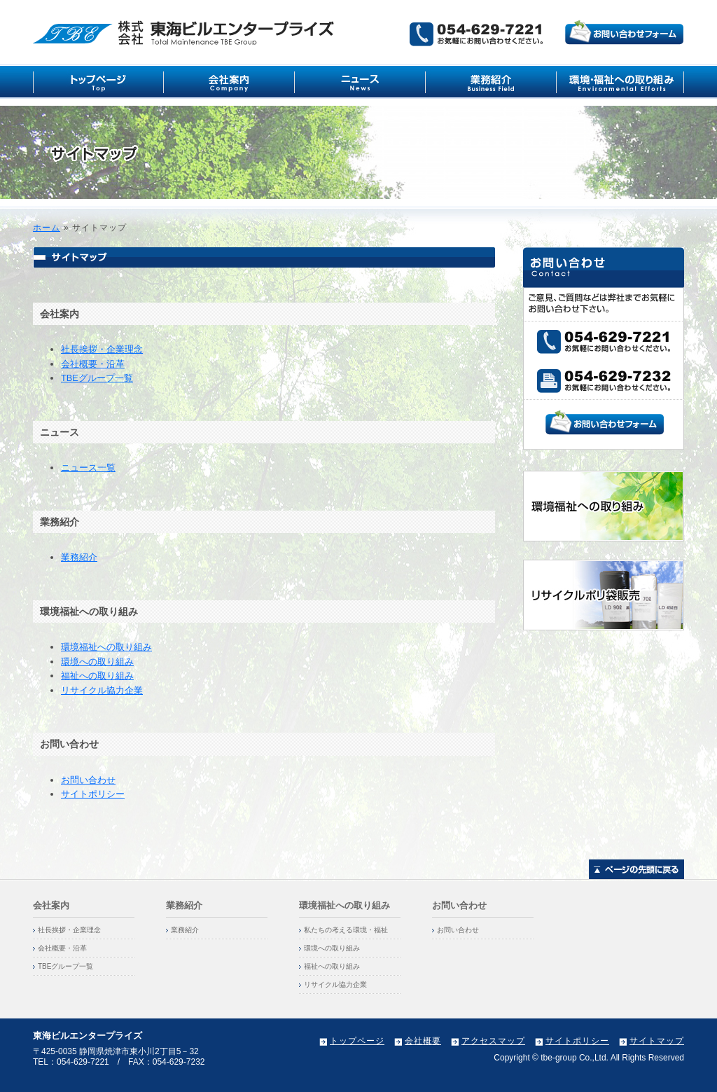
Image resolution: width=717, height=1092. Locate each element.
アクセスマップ (493, 1041)
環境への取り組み (97, 661)
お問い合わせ (88, 780)
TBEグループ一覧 (97, 378)
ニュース (360, 81)
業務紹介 (491, 81)
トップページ (357, 1041)
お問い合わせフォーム (604, 422)
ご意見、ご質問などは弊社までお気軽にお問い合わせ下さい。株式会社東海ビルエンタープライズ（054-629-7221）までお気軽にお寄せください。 (547, 33)
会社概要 (423, 1041)
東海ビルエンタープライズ (185, 32)
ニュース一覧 (88, 467)
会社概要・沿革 (93, 364)
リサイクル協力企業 (102, 690)
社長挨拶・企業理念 (102, 349)
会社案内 (229, 81)
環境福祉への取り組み (620, 81)
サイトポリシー (93, 794)
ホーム (46, 228)
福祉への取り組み (97, 675)
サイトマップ (656, 1041)
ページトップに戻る (636, 869)
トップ (98, 81)
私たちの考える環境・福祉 (346, 930)
